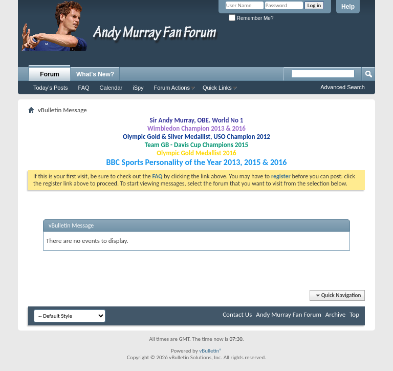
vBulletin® (210, 350)
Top (354, 314)
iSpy (138, 88)
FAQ (84, 88)
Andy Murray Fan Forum (288, 314)
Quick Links (217, 88)
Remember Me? (251, 18)
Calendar (111, 88)
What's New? (95, 74)
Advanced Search (342, 87)
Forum (49, 74)
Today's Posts (50, 88)
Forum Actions (172, 88)
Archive (335, 314)
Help (348, 6)
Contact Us (237, 314)
